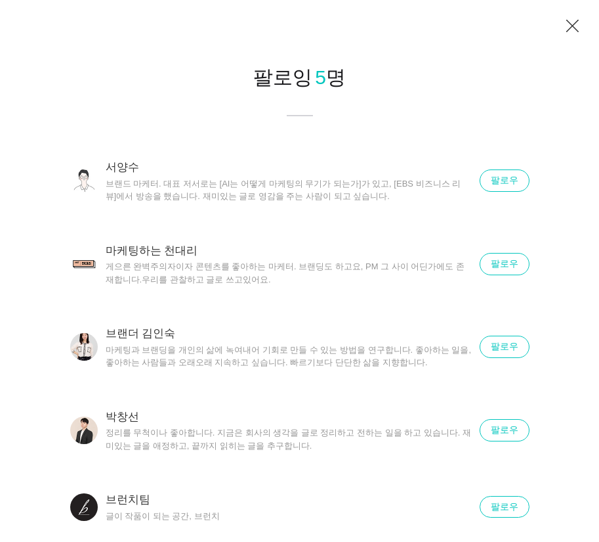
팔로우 (504, 180)
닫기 (572, 26)
